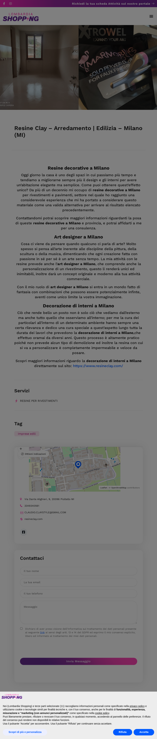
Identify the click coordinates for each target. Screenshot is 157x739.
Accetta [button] (143, 732)
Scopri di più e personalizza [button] (25, 732)
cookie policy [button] (102, 713)
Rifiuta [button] (123, 732)
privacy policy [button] (137, 706)
